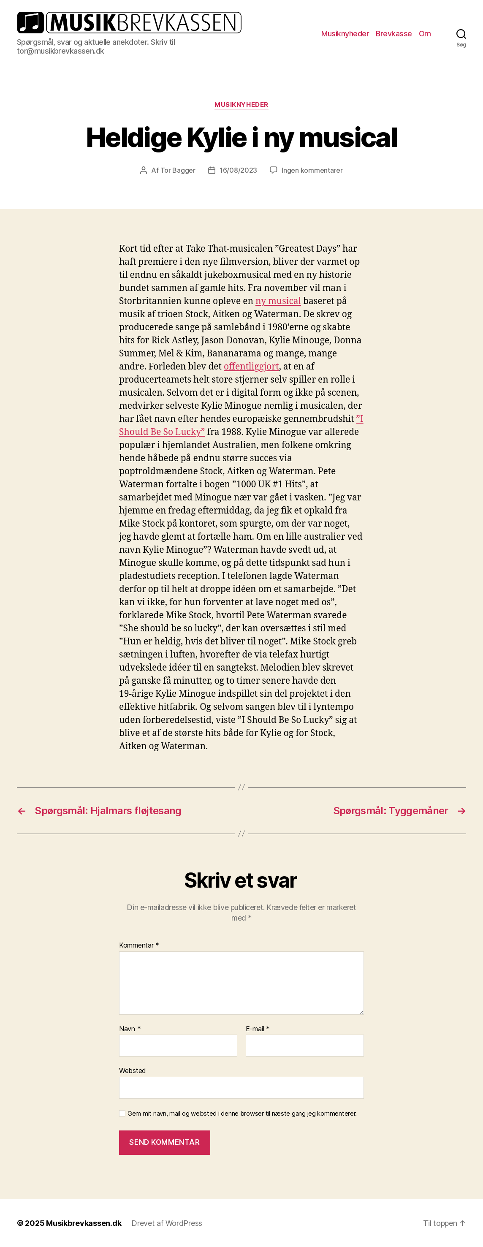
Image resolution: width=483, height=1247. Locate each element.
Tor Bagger (177, 170)
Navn (130, 1029)
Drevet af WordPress (166, 1223)
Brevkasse (394, 33)
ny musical (278, 301)
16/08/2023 (238, 170)
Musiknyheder (345, 33)
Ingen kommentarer (312, 170)
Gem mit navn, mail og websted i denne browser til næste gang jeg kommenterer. (242, 1113)
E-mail (258, 1029)
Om (425, 33)
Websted (132, 1070)
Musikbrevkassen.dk (83, 1223)
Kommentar (139, 945)
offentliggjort (251, 366)
